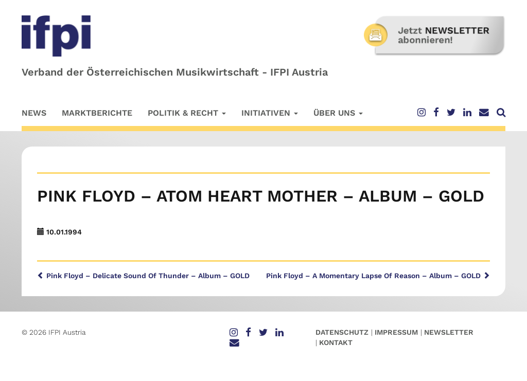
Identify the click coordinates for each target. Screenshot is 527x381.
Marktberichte (97, 113)
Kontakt (336, 342)
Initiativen (269, 113)
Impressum (396, 332)
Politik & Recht (187, 113)
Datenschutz (341, 332)
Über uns (338, 113)
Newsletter (448, 332)
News (34, 113)
